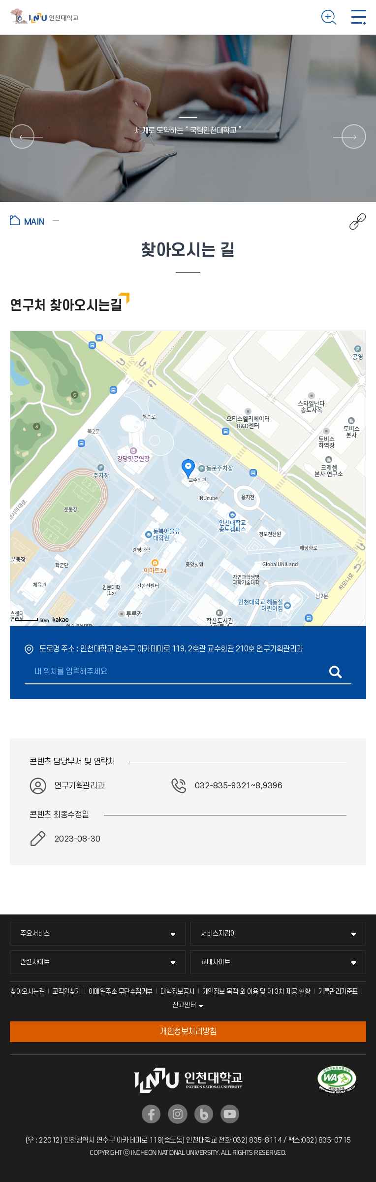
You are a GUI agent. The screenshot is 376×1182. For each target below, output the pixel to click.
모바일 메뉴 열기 (358, 17)
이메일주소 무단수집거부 (121, 991)
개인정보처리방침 (188, 1031)
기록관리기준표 (338, 991)
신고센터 (184, 1005)
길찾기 (335, 672)
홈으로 (34, 220)
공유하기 (352, 221)
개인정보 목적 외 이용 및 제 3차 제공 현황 (256, 991)
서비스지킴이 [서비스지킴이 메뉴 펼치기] (218, 933)
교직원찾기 (66, 991)
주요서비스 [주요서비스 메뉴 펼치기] (35, 933)
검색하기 (329, 17)
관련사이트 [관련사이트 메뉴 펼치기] (35, 962)
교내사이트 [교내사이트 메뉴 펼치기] (215, 962)
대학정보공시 (177, 991)
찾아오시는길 (27, 991)
